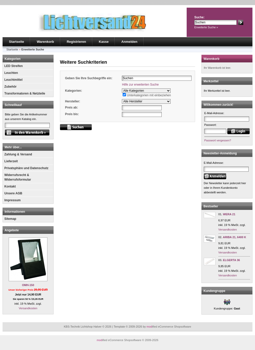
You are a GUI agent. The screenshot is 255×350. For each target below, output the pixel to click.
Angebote (12, 230)
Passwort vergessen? (217, 140)
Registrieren (76, 42)
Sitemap (10, 219)
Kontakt (10, 186)
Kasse (104, 42)
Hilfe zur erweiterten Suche (140, 84)
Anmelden (129, 42)
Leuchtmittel (13, 80)
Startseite (16, 42)
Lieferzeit (11, 161)
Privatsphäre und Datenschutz (26, 168)
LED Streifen (13, 66)
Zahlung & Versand (18, 154)
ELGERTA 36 (231, 260)
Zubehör (10, 86)
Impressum (12, 200)
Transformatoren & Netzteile (24, 93)
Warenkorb (45, 42)
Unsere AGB (13, 193)
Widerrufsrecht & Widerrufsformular (17, 177)
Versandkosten (28, 308)
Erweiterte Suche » (206, 27)
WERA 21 (229, 214)
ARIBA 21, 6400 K (234, 237)
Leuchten (11, 73)
